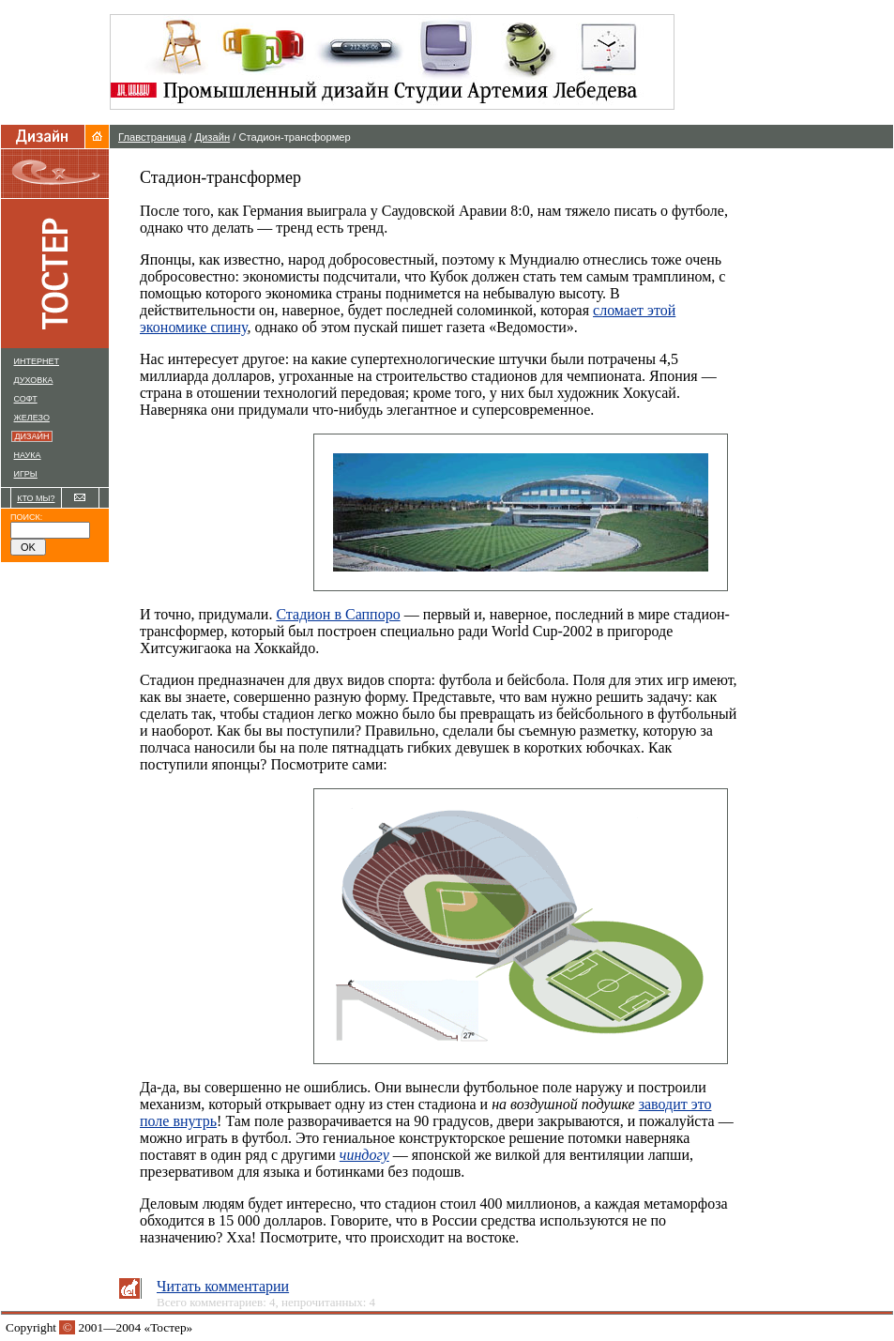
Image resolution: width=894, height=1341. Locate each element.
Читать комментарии (223, 1286)
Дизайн (213, 137)
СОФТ (26, 399)
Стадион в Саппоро (338, 614)
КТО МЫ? (35, 498)
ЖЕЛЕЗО (32, 417)
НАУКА (27, 455)
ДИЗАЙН (33, 436)
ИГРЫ (26, 474)
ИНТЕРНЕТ (36, 361)
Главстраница (152, 137)
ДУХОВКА (33, 380)
